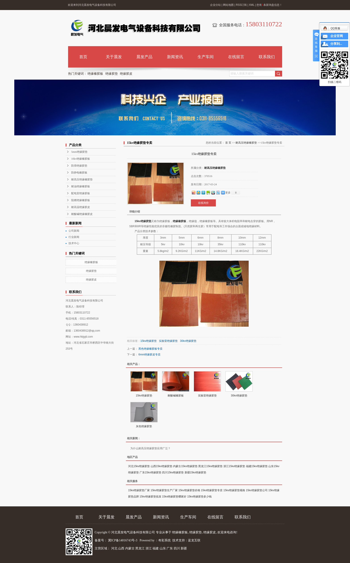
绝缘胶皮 (126, 73)
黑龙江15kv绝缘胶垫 (210, 466)
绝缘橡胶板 (95, 73)
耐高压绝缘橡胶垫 (82, 179)
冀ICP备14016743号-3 (123, 540)
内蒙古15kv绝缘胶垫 (185, 466)
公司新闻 (74, 230)
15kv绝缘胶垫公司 (257, 490)
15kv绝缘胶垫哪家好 (174, 496)
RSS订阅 (241, 4)
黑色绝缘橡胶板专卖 (150, 348)
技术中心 (74, 243)
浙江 (149, 548)
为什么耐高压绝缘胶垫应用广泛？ (150, 448)
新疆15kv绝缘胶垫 (195, 472)
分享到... (336, 43)
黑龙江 (140, 548)
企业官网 (336, 36)
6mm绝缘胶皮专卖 (149, 354)
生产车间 (206, 57)
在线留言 (236, 57)
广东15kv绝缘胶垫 (150, 472)
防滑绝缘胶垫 (79, 165)
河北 (114, 548)
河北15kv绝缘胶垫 (139, 466)
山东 (163, 548)
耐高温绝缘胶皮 (80, 207)
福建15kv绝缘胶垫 (257, 466)
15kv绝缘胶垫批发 (150, 496)
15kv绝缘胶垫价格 (189, 490)
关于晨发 (114, 57)
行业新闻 (74, 237)
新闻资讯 (175, 57)
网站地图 (228, 4)
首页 (83, 57)
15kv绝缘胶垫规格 (234, 490)
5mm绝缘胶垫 (79, 151)
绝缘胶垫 (111, 73)
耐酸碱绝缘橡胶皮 (82, 214)
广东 (170, 548)
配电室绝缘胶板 (80, 193)
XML (251, 4)
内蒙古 (130, 548)
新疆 (184, 548)
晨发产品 (144, 57)
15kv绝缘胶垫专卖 (212, 490)
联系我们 (267, 57)
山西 (121, 548)
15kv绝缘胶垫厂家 (139, 490)
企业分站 (215, 4)
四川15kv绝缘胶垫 (173, 472)
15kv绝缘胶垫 (143, 221)
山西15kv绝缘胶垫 (161, 466)
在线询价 (203, 202)
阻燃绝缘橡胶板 (80, 200)
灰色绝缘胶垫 (144, 426)
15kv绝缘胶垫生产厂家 (164, 490)
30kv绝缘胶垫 (188, 340)
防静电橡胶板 (79, 172)
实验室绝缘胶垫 (168, 340)
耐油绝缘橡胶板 (80, 186)
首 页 (228, 142)
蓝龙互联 (194, 540)
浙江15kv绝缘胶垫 (234, 466)
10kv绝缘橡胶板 (80, 158)
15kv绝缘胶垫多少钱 (199, 496)
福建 (155, 548)
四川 (177, 548)
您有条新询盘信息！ (269, 4)
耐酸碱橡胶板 (176, 395)
